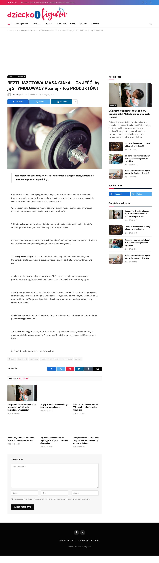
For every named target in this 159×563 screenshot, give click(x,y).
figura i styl (22, 359)
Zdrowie (48, 24)
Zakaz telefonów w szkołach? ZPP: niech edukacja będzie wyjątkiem (86, 407)
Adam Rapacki (18, 95)
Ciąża (72, 24)
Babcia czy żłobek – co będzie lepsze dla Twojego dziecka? (20, 439)
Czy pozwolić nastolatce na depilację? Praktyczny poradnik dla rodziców (54, 440)
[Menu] (9, 24)
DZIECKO (36, 24)
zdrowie (78, 359)
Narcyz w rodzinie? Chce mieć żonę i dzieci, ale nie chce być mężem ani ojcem (86, 440)
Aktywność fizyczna (16, 77)
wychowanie (67, 359)
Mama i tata (61, 24)
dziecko (12, 359)
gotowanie (34, 359)
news (43, 359)
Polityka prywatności (89, 541)
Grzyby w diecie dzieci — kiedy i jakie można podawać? (54, 406)
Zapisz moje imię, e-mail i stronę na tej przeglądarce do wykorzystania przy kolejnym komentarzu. (52, 499)
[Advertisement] (79, 52)
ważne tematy (53, 359)
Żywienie (83, 24)
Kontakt (95, 24)
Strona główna (21, 24)
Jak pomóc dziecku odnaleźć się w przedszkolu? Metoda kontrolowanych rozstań (49, 2)
